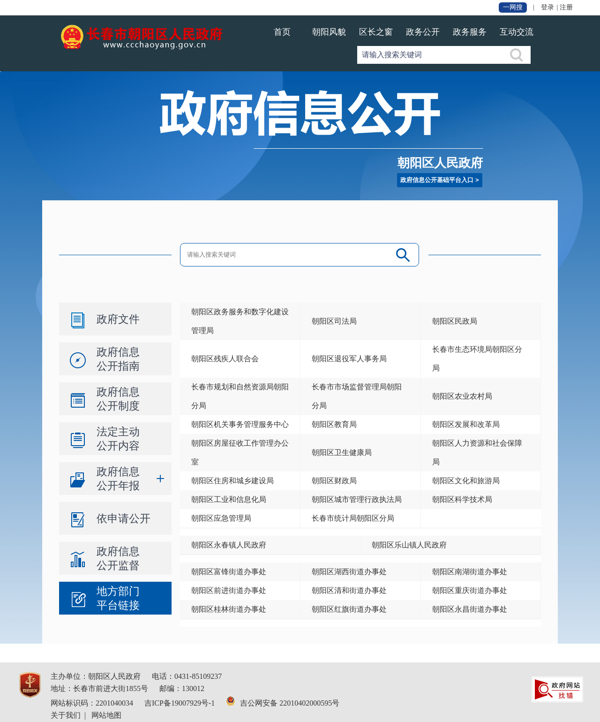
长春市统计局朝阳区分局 (353, 518)
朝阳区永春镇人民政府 (228, 545)
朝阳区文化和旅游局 (466, 481)
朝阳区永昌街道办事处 (469, 609)
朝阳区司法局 (334, 321)
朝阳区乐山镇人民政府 (409, 545)
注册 (566, 7)
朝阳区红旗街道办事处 (349, 609)
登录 (547, 7)
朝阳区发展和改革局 (466, 424)
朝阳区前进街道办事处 (228, 590)
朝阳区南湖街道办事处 (469, 572)
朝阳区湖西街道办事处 (349, 572)
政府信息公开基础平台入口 (436, 179)
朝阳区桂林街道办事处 (228, 609)
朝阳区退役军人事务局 (349, 359)
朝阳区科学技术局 (462, 499)
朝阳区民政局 (454, 321)
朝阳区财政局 (334, 481)
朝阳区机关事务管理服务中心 (240, 424)
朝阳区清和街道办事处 (349, 590)
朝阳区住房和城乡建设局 (232, 481)
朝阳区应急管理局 (221, 518)
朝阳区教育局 (334, 424)
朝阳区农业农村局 (462, 396)
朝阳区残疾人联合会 (225, 359)
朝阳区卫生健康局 (342, 452)
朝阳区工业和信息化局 (228, 499)
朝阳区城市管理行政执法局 (357, 499)
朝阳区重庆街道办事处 (469, 590)
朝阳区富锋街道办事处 (228, 572)
